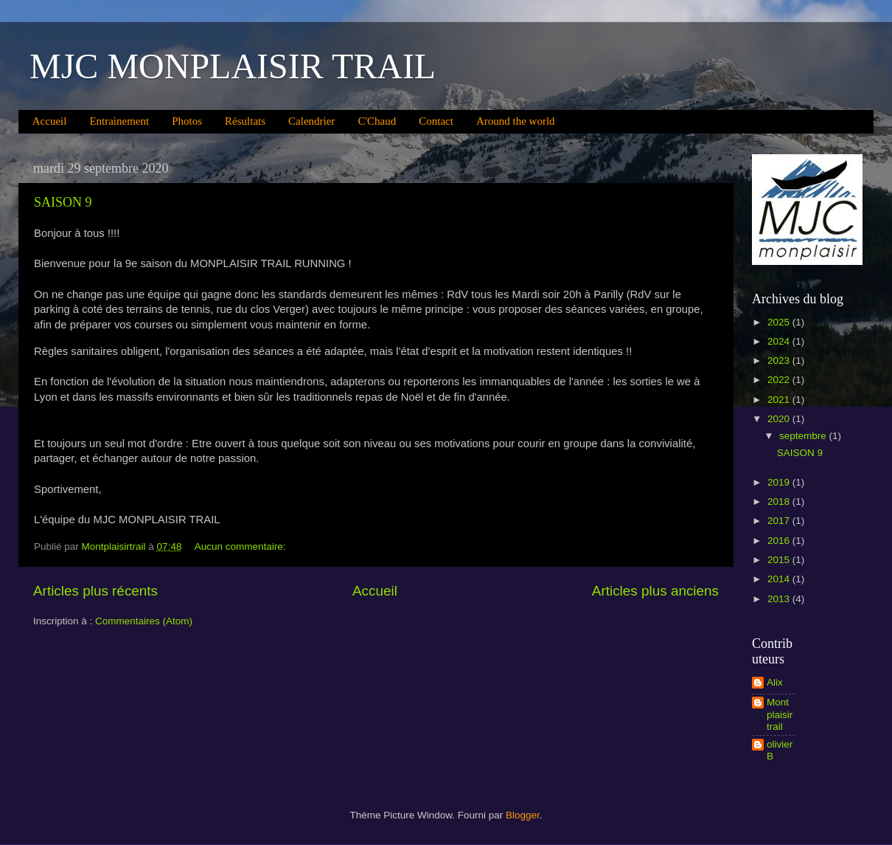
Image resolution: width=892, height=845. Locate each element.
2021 (779, 399)
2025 (779, 322)
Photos (187, 121)
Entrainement (119, 121)
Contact (436, 121)
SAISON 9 (63, 202)
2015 (779, 559)
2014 (779, 578)
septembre (804, 435)
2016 (779, 540)
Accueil (49, 121)
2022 (779, 379)
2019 (779, 482)
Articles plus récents (95, 591)
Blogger (523, 815)
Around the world (515, 121)
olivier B (779, 750)
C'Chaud (377, 121)
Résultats (245, 121)
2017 (779, 520)
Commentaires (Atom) (143, 621)
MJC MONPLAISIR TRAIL (232, 66)
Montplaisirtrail (779, 714)
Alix (775, 682)
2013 (779, 598)
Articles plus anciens (655, 591)
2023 (779, 360)
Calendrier (311, 121)
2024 (779, 341)
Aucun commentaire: (242, 546)
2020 (779, 418)
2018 (779, 501)
